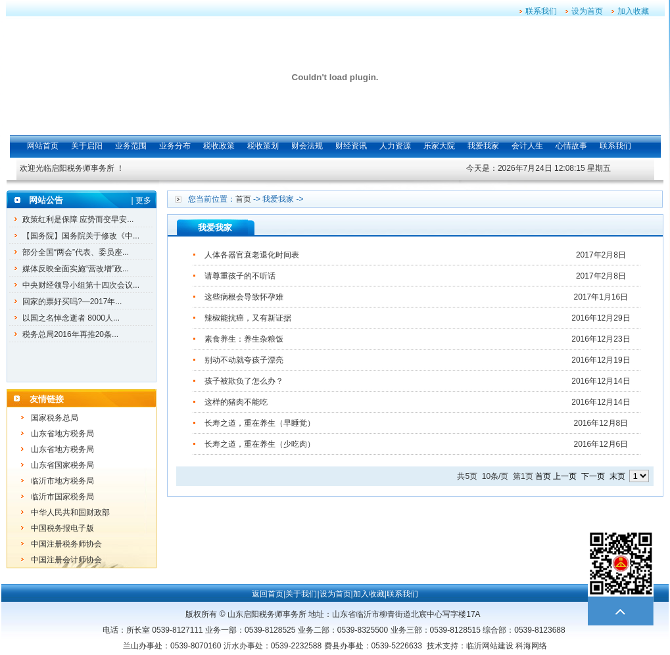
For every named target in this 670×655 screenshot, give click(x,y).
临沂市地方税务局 (62, 481)
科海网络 (531, 645)
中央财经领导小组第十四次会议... (80, 285)
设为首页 (587, 11)
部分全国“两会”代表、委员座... (75, 252)
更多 (143, 200)
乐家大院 (439, 145)
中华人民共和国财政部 (70, 512)
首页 (243, 199)
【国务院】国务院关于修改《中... (80, 235)
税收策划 (263, 145)
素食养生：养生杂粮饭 (243, 339)
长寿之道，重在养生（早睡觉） (259, 423)
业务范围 (131, 145)
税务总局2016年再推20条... (70, 334)
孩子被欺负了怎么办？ (243, 381)
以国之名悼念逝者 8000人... (71, 318)
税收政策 (219, 145)
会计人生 (527, 145)
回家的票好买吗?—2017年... (72, 301)
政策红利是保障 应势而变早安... (77, 219)
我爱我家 (483, 145)
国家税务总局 (54, 417)
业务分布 (175, 145)
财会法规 (307, 145)
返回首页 (267, 594)
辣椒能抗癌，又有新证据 (247, 318)
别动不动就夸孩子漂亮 (243, 360)
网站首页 (43, 145)
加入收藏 (633, 11)
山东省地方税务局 (62, 433)
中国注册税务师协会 (66, 544)
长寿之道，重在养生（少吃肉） (259, 444)
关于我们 (301, 594)
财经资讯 (351, 145)
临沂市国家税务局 (62, 496)
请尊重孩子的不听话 (239, 276)
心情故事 (571, 145)
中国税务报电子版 (62, 528)
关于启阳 (87, 145)
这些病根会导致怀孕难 (243, 297)
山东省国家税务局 (62, 465)
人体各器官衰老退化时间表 (251, 255)
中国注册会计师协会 (66, 559)
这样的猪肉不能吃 (236, 402)
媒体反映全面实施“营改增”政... (75, 268)
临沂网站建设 (490, 645)
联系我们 (541, 11)
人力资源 (395, 145)
